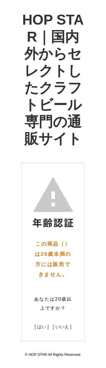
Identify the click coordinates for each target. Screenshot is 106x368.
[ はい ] (41, 326)
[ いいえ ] (62, 326)
